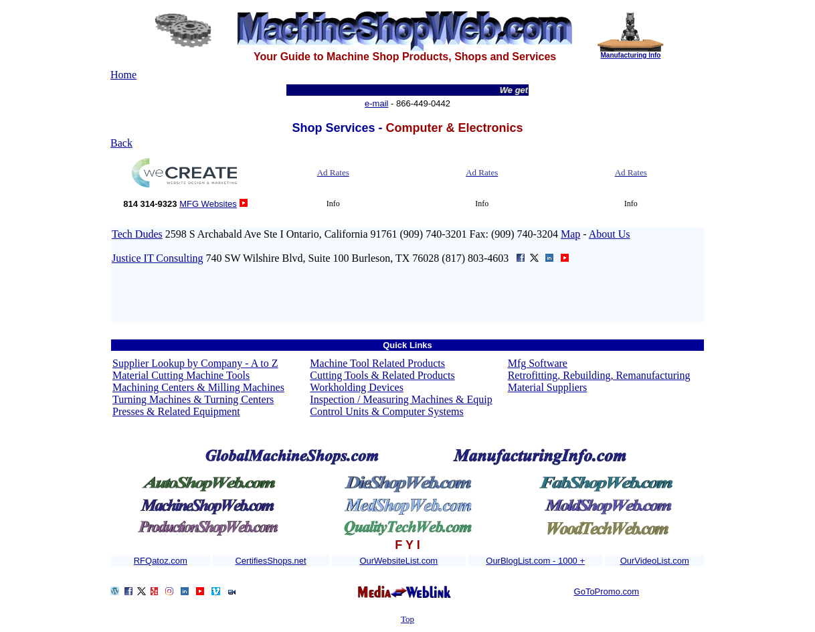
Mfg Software (537, 363)
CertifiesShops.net (270, 561)
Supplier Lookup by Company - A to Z (195, 363)
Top (407, 619)
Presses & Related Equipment (176, 411)
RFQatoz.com (160, 561)
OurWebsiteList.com (398, 561)
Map (570, 234)
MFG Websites (208, 204)
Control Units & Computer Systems (386, 411)
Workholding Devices (356, 387)
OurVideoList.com (654, 561)
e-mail (376, 103)
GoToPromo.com (607, 591)
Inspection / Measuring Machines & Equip (401, 399)
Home (123, 74)
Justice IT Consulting (157, 258)
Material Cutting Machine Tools (181, 375)
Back (121, 143)
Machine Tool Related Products (377, 363)
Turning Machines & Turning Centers (193, 399)
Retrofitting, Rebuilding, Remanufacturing (599, 375)
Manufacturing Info (630, 55)
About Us (609, 234)
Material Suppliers (547, 387)
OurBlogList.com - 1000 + (535, 561)
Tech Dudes (137, 234)
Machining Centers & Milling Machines (198, 387)
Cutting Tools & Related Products (382, 375)
